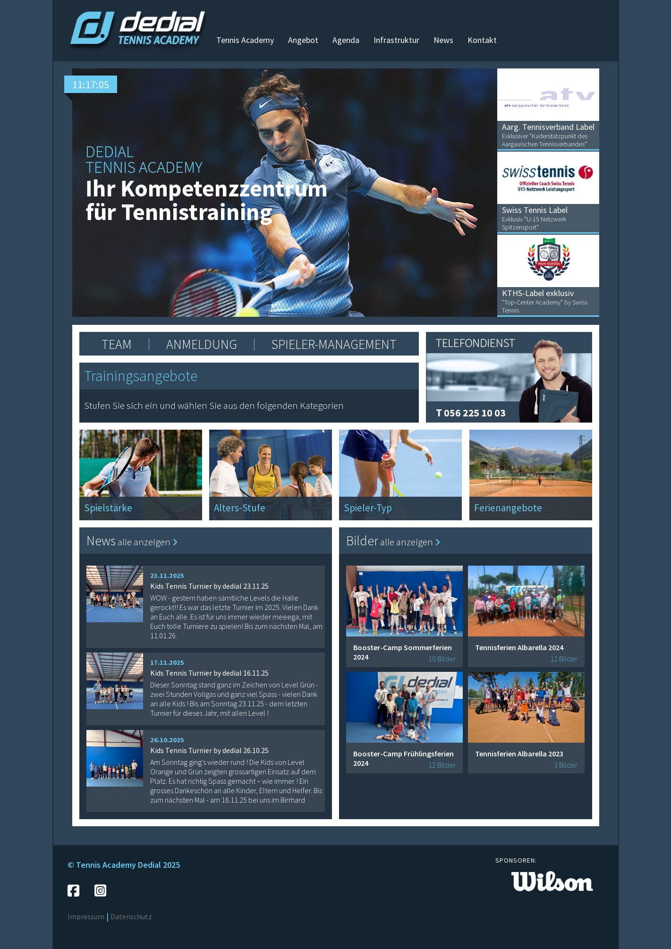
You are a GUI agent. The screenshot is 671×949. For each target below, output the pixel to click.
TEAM (117, 344)
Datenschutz (131, 916)
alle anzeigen (148, 541)
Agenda (345, 39)
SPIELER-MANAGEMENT (334, 344)
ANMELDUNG (201, 344)
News (443, 39)
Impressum (86, 916)
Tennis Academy (245, 39)
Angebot (303, 39)
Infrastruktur (396, 39)
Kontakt (482, 39)
